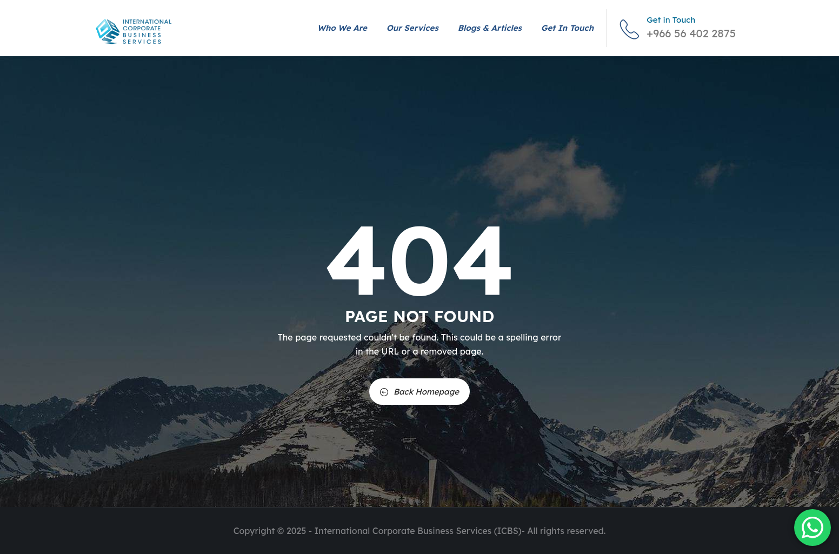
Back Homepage (419, 391)
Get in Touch (567, 28)
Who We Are (342, 28)
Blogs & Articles (490, 28)
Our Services (412, 28)
